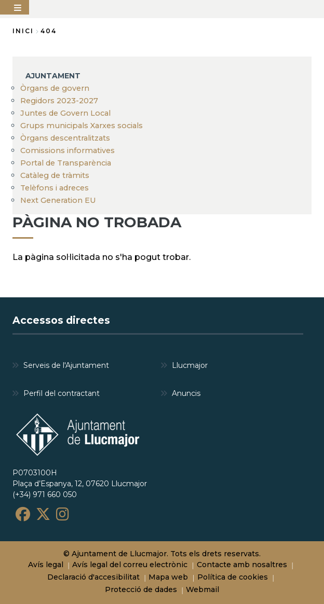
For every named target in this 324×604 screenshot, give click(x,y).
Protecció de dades (141, 589)
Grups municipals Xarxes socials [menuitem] (81, 125)
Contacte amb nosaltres (242, 564)
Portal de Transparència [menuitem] (65, 163)
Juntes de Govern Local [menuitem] (65, 113)
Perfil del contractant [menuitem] (61, 393)
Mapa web (168, 577)
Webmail (202, 589)
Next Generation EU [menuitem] (58, 200)
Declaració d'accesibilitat (93, 577)
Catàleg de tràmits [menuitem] (54, 175)
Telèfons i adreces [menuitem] (54, 188)
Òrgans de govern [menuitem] (54, 88)
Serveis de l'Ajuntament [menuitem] (66, 365)
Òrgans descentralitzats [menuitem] (65, 138)
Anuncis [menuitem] (186, 393)
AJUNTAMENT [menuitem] (52, 75)
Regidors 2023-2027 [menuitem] (59, 100)
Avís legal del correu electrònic (129, 564)
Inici (23, 31)
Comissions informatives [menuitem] (67, 150)
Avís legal (45, 564)
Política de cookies (232, 577)
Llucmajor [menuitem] (190, 365)
